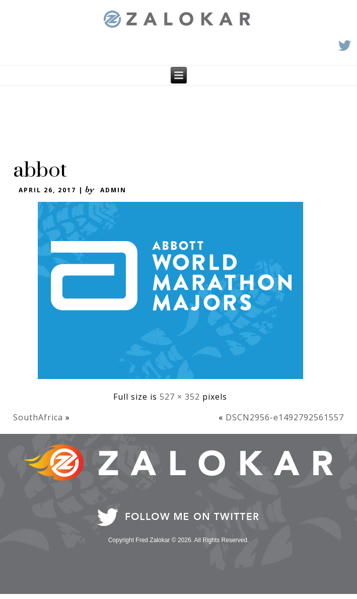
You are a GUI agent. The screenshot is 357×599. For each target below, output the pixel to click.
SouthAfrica (38, 417)
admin (113, 190)
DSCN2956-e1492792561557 (285, 417)
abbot (40, 171)
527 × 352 (180, 396)
